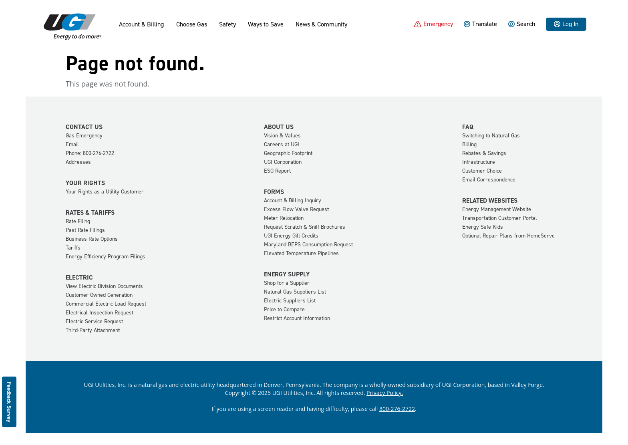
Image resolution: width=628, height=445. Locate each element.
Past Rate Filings (85, 230)
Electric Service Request (94, 321)
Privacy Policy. (384, 393)
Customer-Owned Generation (99, 295)
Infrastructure (478, 162)
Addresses (78, 162)
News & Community (321, 24)
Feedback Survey (9, 402)
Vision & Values (282, 135)
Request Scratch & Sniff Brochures (304, 227)
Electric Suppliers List (290, 300)
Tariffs (73, 248)
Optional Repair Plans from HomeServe (508, 236)
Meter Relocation (284, 218)
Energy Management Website (496, 209)
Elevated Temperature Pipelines (301, 253)
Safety (227, 24)
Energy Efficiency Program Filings (105, 256)
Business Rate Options (92, 239)
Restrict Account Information (297, 318)
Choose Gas (191, 24)
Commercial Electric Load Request (106, 304)
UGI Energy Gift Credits (291, 236)
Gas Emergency (84, 135)
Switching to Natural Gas (491, 135)
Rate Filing (78, 221)
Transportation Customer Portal (499, 218)
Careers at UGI (281, 144)
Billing (469, 144)
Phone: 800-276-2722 (90, 153)
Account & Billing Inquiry (292, 200)
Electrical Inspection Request (99, 312)
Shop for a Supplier (287, 283)
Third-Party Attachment (93, 330)
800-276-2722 (397, 409)
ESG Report (277, 171)
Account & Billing (141, 24)
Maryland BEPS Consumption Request (308, 244)
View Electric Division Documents (104, 286)
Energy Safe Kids (482, 227)
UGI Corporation (283, 162)
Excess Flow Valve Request (296, 209)
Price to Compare (284, 309)
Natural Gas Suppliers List (295, 292)
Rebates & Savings (484, 153)
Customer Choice (482, 171)
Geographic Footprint (288, 153)
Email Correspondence (488, 179)
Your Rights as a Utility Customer (105, 191)
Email (72, 144)
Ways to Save (266, 24)
